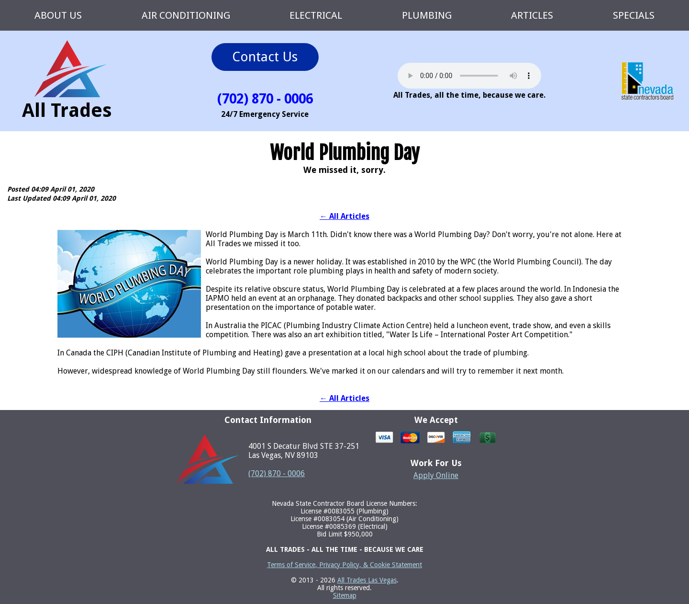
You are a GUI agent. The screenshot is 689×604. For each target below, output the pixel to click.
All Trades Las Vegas (367, 580)
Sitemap (344, 595)
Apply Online (435, 475)
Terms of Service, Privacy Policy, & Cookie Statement (344, 565)
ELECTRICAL (315, 15)
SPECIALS (634, 15)
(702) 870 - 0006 (276, 473)
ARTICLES (532, 15)
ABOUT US (58, 15)
